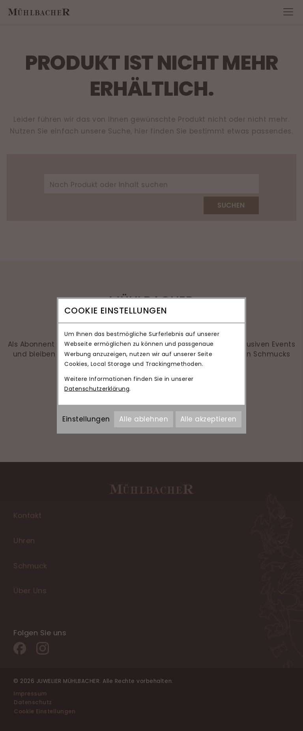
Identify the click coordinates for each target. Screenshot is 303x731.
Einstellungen (86, 419)
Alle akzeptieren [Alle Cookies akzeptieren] (208, 419)
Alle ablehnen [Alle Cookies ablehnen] (143, 419)
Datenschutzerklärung (96, 389)
